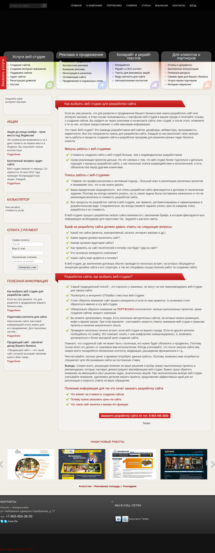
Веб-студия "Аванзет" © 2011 (17, 549)
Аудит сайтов (18, 76)
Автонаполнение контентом (131, 80)
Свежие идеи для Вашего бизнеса (188, 76)
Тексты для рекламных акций (132, 72)
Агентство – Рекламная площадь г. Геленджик (107, 486)
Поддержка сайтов (21, 72)
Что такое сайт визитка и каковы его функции (99, 404)
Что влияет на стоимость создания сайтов (97, 394)
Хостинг (14, 84)
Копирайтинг (122, 65)
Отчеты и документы (180, 65)
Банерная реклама (74, 69)
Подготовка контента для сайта (27, 316)
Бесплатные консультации (183, 68)
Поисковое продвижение (77, 61)
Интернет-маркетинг (179, 84)
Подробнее (13, 154)
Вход (193, 5)
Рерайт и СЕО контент (128, 68)
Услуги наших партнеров (182, 80)
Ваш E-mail (18, 248)
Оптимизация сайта (74, 77)
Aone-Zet (11, 521)
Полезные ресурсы (179, 72)
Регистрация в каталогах (77, 73)
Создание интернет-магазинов (28, 68)
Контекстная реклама (75, 65)
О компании (94, 5)
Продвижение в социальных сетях (83, 80)
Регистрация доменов (23, 80)
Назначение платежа (24, 257)
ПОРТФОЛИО (125, 309)
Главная (76, 5)
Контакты (179, 5)
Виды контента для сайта (130, 76)
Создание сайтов (20, 65)
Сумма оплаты (20, 240)
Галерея (131, 5)
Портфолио (114, 5)
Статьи (145, 5)
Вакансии (161, 5)
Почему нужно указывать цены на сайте (96, 399)
